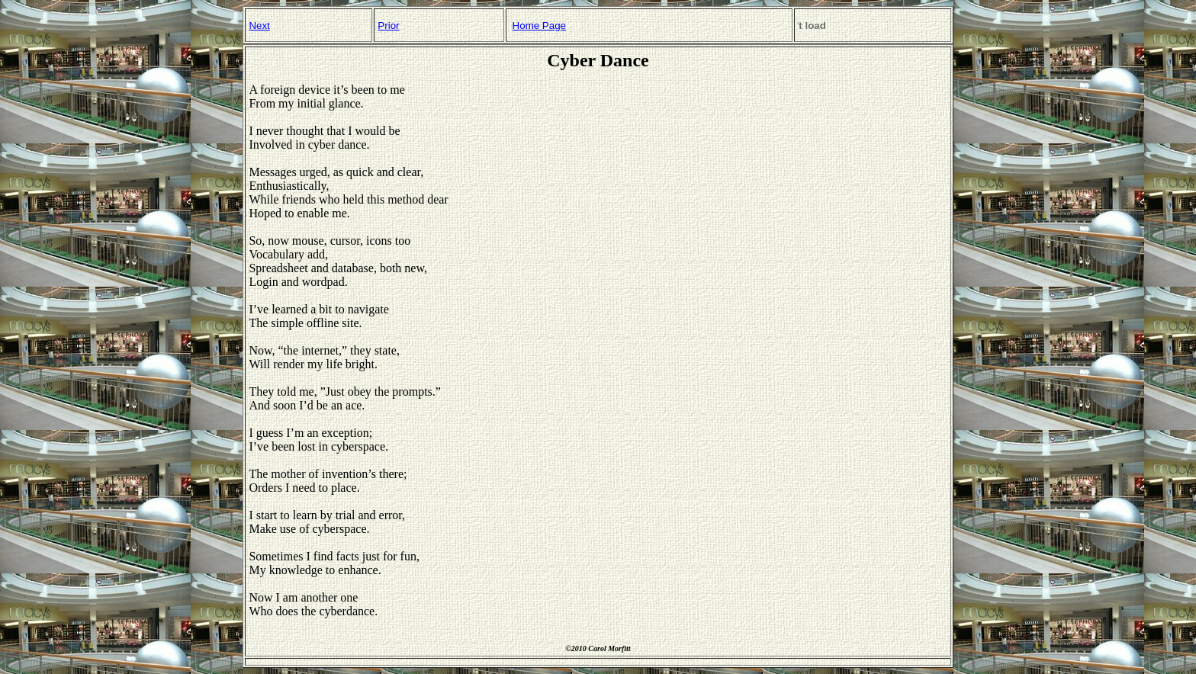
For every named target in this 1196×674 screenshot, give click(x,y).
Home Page (539, 25)
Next (259, 25)
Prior (388, 25)
